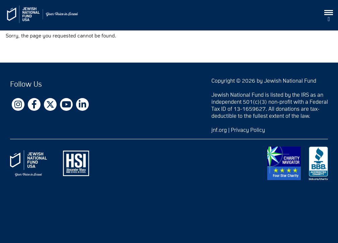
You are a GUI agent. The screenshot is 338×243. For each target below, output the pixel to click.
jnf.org (219, 130)
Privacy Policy (248, 130)
